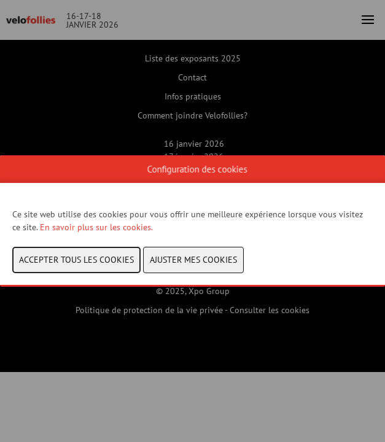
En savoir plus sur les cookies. (97, 227)
